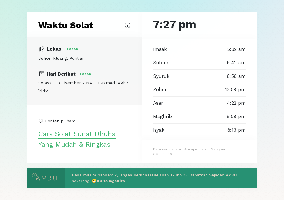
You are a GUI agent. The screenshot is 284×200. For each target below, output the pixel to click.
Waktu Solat (65, 25)
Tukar (72, 49)
